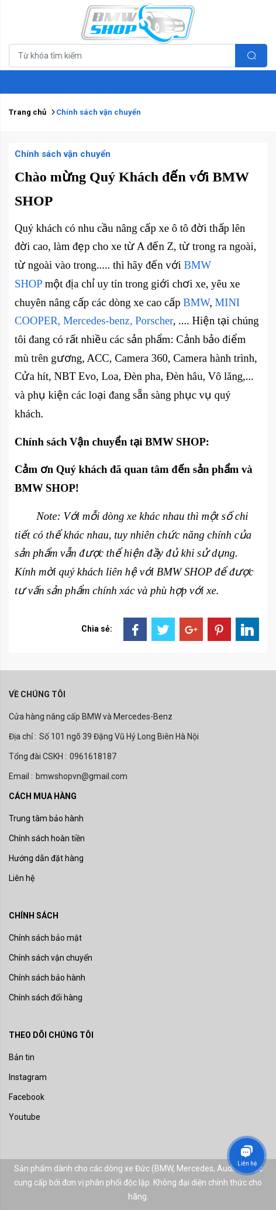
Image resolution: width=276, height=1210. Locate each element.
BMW (196, 302)
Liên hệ (21, 878)
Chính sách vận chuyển (50, 957)
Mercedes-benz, (98, 320)
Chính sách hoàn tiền (47, 838)
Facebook (26, 1097)
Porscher (154, 320)
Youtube (24, 1117)
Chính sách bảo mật (45, 937)
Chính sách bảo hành (47, 977)
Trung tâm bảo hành (46, 818)
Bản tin (21, 1057)
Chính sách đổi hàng (45, 997)
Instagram (28, 1077)
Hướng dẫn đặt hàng (46, 858)
